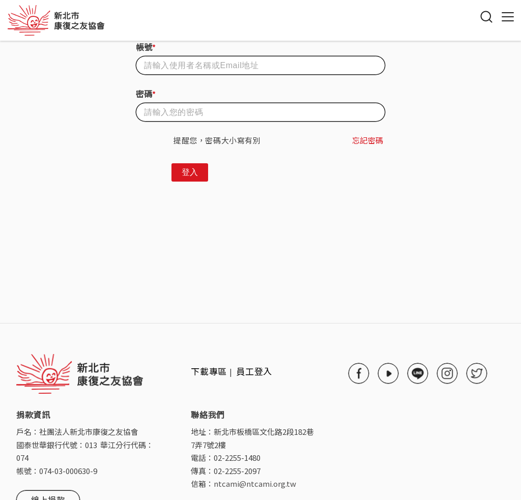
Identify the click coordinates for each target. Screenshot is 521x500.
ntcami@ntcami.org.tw (255, 483)
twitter (477, 373)
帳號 (146, 47)
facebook (359, 373)
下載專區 (209, 371)
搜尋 (486, 17)
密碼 (146, 93)
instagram (447, 373)
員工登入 (255, 371)
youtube (388, 373)
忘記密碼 (368, 140)
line (418, 373)
